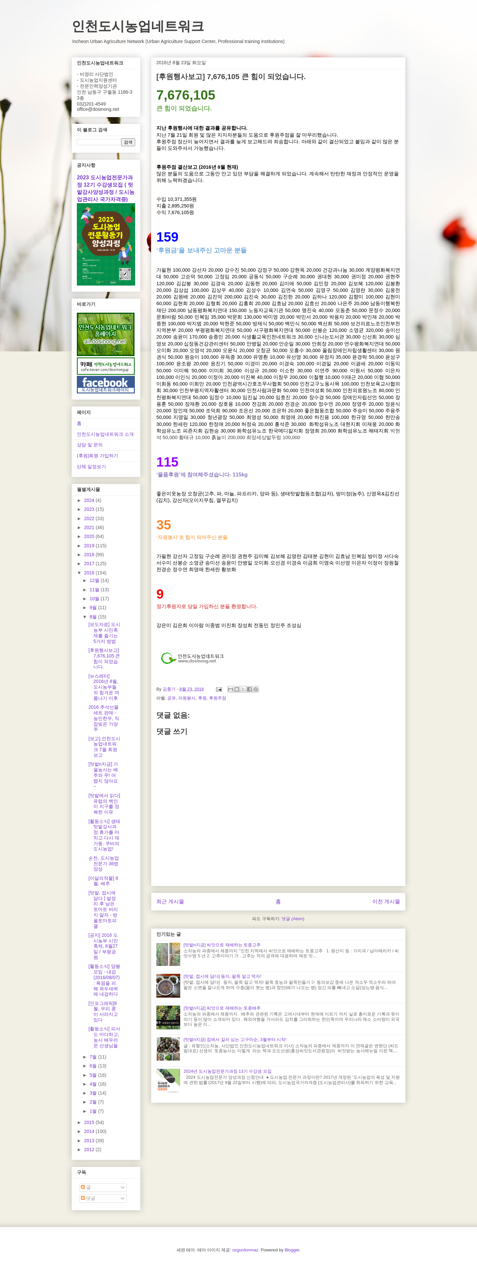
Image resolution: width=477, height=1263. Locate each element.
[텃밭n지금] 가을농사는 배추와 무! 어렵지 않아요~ (103, 775)
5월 (93, 1075)
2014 (90, 1131)
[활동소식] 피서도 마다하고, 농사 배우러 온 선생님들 (104, 1037)
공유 (171, 698)
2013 (90, 1140)
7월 (93, 1057)
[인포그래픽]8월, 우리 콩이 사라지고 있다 (103, 1011)
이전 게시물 (386, 901)
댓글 (88, 1198)
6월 (93, 1065)
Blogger (292, 1249)
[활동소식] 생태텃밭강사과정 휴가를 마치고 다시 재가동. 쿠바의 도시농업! (104, 835)
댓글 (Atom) (293, 918)
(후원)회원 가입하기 (97, 455)
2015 (90, 1122)
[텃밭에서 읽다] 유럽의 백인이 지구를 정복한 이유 (104, 804)
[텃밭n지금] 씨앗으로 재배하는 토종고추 (222, 944)
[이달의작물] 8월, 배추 (103, 881)
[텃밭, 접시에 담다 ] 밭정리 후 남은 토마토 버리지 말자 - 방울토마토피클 (103, 909)
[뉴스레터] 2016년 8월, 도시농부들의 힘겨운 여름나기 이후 (103, 687)
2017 (90, 563)
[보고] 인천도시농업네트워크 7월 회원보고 (104, 747)
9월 (93, 607)
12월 (94, 580)
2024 (90, 500)
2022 (90, 518)
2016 (90, 572)
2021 (90, 527)
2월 (93, 1102)
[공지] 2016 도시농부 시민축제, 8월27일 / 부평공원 (103, 946)
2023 (90, 509)
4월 (93, 1084)
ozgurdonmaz (245, 1249)
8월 (93, 616)
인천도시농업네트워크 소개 (105, 434)
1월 (93, 1111)
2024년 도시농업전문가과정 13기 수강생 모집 (228, 1071)
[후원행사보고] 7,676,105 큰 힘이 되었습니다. (104, 658)
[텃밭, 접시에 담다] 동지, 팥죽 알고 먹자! (222, 976)
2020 (90, 536)
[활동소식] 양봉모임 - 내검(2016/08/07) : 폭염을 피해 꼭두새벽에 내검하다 (104, 980)
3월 (93, 1093)
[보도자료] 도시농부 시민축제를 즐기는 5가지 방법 (104, 633)
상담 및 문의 (90, 444)
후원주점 (217, 698)
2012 (90, 1149)
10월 (94, 598)
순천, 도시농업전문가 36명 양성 (103, 863)
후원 (202, 698)
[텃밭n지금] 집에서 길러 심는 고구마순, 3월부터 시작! (235, 1039)
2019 (90, 545)
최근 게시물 (170, 901)
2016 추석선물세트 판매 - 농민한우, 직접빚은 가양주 (103, 718)
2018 (90, 554)
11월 (94, 589)
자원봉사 (186, 698)
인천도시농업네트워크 (138, 26)
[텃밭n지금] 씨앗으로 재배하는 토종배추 (222, 1008)
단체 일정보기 (91, 466)
